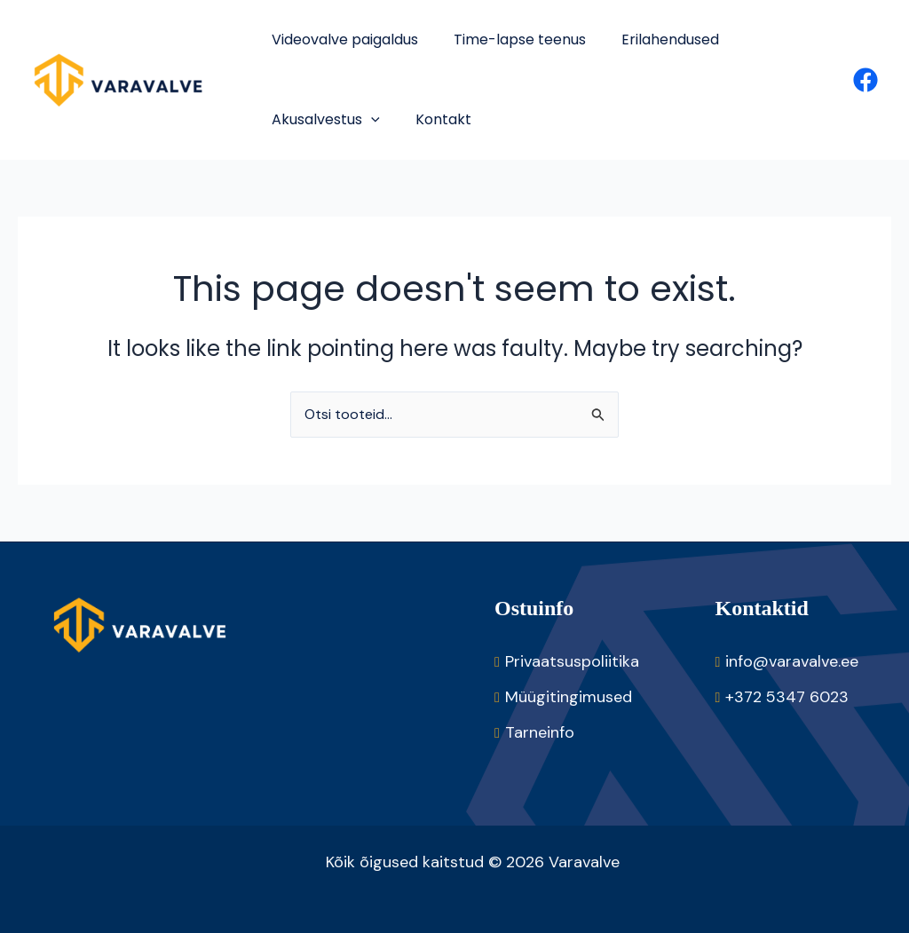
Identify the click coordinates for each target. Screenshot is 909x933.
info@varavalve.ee (791, 661)
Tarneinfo (539, 732)
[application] (371, 120)
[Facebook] (865, 79)
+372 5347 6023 (787, 697)
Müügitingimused (568, 697)
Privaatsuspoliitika (572, 661)
